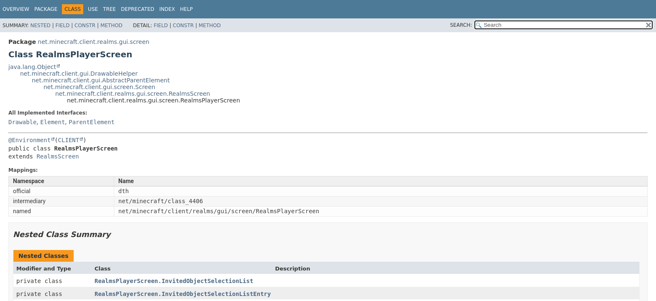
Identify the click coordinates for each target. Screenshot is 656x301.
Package (45, 9)
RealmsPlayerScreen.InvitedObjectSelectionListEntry (183, 294)
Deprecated (137, 9)
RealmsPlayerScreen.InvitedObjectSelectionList (174, 281)
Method (111, 25)
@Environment (29, 140)
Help (186, 9)
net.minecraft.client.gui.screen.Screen (99, 87)
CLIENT (68, 140)
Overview (16, 9)
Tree (109, 9)
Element (52, 122)
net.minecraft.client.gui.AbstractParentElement (101, 80)
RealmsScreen (57, 156)
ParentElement (92, 122)
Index (167, 9)
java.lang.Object (32, 67)
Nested (40, 25)
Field (62, 25)
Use (93, 9)
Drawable (22, 122)
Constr (84, 25)
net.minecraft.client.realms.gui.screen (93, 41)
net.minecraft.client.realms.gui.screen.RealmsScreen (132, 93)
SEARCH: (461, 25)
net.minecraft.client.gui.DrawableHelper (79, 73)
